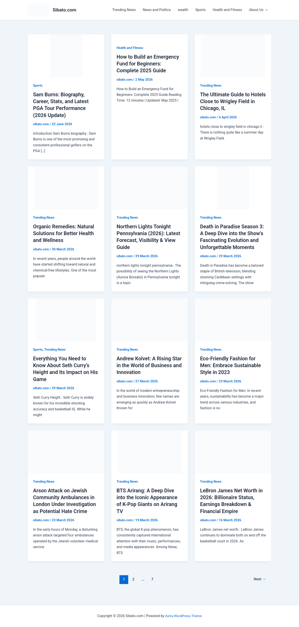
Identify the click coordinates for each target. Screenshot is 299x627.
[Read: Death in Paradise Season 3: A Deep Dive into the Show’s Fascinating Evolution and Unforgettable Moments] (233, 187)
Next (259, 586)
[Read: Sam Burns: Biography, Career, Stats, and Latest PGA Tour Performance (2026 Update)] (66, 55)
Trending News (124, 10)
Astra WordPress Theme (183, 616)
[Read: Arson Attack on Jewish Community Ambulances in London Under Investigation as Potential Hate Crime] (66, 458)
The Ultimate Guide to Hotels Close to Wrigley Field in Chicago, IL (227, 101)
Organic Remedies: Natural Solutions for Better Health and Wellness (65, 233)
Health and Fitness (227, 10)
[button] (265, 10)
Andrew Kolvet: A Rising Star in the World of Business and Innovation (146, 372)
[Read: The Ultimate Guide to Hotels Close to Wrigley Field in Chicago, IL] (233, 55)
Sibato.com (64, 10)
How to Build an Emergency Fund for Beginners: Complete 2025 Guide (149, 64)
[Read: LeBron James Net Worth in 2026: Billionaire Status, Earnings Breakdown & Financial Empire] (233, 458)
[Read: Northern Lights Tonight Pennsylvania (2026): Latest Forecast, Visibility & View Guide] (149, 187)
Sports (200, 10)
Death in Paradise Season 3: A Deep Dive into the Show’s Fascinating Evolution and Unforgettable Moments (230, 240)
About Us (258, 10)
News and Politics (157, 10)
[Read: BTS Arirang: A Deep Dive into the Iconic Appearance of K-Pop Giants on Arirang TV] (149, 458)
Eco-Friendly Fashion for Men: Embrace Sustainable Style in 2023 (231, 372)
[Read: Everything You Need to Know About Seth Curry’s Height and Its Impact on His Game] (66, 326)
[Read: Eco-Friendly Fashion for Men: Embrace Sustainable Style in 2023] (233, 326)
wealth (183, 10)
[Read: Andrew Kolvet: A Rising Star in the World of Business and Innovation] (149, 326)
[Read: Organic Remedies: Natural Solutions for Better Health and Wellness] (66, 187)
